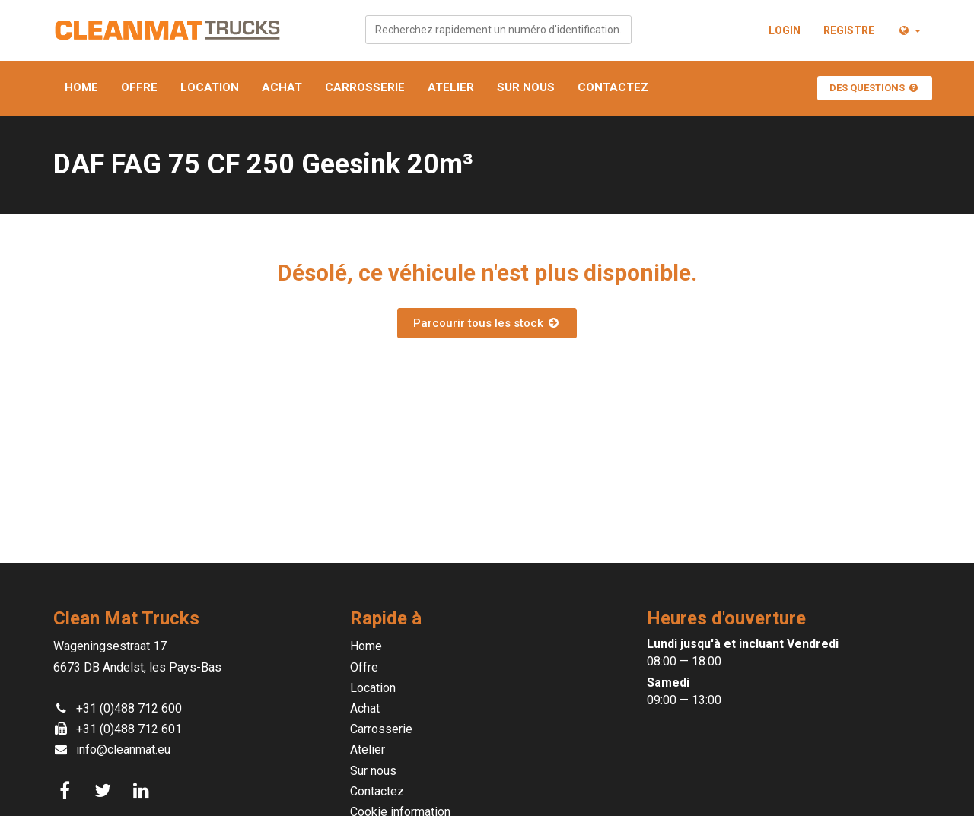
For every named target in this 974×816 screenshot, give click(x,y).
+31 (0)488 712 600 (129, 708)
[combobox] (498, 29)
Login (785, 30)
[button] (909, 30)
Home (81, 87)
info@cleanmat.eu (123, 749)
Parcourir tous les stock (487, 323)
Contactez (613, 87)
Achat (282, 87)
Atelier (451, 87)
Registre (848, 30)
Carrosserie (365, 87)
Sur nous (526, 87)
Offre (139, 87)
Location (209, 87)
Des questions (874, 88)
